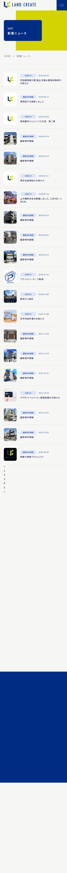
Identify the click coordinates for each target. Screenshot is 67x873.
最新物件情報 (27, 141)
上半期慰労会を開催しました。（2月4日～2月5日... (41, 201)
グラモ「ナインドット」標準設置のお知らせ (40, 398)
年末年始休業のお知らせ (32, 319)
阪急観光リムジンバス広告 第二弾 (37, 121)
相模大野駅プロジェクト (32, 457)
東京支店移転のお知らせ (32, 181)
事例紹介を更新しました (32, 102)
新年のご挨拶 (26, 299)
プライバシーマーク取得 (32, 279)
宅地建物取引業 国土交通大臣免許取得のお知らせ (40, 82)
